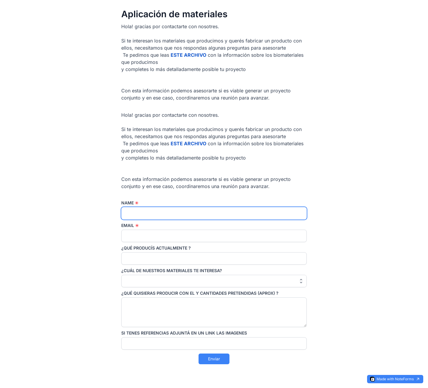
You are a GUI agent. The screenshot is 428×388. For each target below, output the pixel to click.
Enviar (214, 358)
